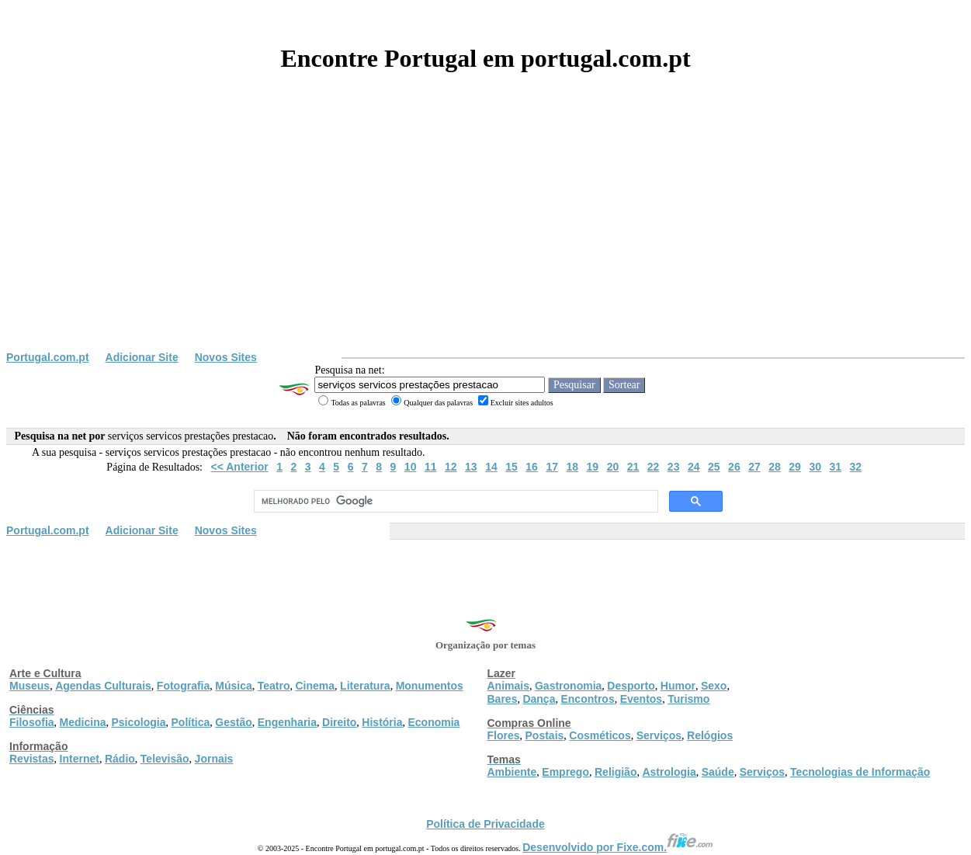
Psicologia (138, 722)
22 (653, 467)
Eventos (641, 699)
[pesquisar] (454, 502)
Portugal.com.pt (47, 357)
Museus (29, 685)
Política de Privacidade (485, 824)
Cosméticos (599, 735)
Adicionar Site (142, 357)
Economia (433, 722)
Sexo (714, 685)
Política (191, 722)
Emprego (565, 772)
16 (531, 467)
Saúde (718, 772)
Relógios (710, 735)
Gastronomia (568, 685)
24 (694, 467)
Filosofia (31, 722)
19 (593, 467)
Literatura (365, 685)
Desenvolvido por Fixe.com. (617, 847)
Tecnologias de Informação (860, 772)
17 (552, 467)
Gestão (233, 722)
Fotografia (183, 685)
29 (795, 467)
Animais (508, 685)
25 (714, 467)
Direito (339, 722)
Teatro (274, 685)
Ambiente (512, 772)
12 (451, 467)
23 (674, 467)
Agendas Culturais (103, 685)
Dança (538, 699)
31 (835, 467)
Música (233, 685)
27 (754, 467)
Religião (615, 772)
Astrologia (668, 772)
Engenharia (287, 722)
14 (491, 467)
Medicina (83, 722)
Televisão (164, 758)
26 (734, 467)
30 (815, 467)
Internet (79, 758)
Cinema (315, 685)
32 (856, 467)
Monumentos (429, 685)
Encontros (587, 699)
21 (633, 467)
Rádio (120, 758)
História (382, 722)
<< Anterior (240, 467)
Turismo (688, 699)
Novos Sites (226, 357)
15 (511, 467)
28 (774, 467)
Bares (502, 699)
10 (410, 467)
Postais (544, 735)
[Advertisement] (486, 234)
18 (572, 467)
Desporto (630, 685)
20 (613, 467)
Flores (503, 735)
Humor (678, 685)
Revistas (31, 758)
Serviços (658, 735)
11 (431, 467)
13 (471, 467)
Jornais (214, 758)
